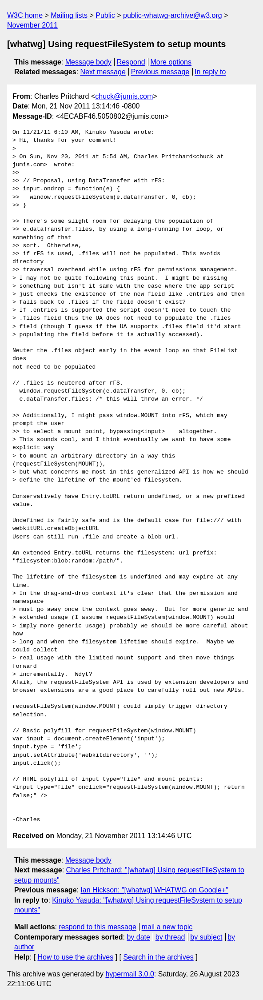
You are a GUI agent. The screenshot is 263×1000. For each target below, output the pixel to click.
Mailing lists (69, 15)
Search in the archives (158, 957)
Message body (88, 62)
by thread (170, 937)
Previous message (160, 72)
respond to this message (97, 927)
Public (105, 15)
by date (138, 937)
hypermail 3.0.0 (129, 974)
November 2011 (32, 25)
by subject (206, 937)
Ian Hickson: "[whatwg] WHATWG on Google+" (154, 890)
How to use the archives (75, 957)
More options (171, 62)
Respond (131, 62)
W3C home (25, 15)
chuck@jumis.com (124, 96)
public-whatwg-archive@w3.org (172, 15)
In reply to (210, 72)
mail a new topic (167, 927)
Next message (103, 72)
